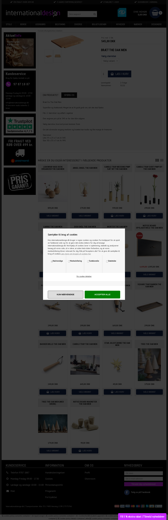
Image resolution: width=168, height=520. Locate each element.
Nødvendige (58, 261)
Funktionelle (94, 261)
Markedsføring (76, 261)
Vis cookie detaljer (84, 276)
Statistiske (112, 261)
